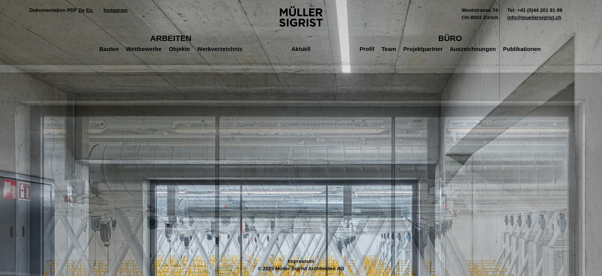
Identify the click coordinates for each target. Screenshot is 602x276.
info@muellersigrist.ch (534, 17)
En (90, 10)
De (81, 10)
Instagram (115, 10)
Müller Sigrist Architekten (301, 16)
